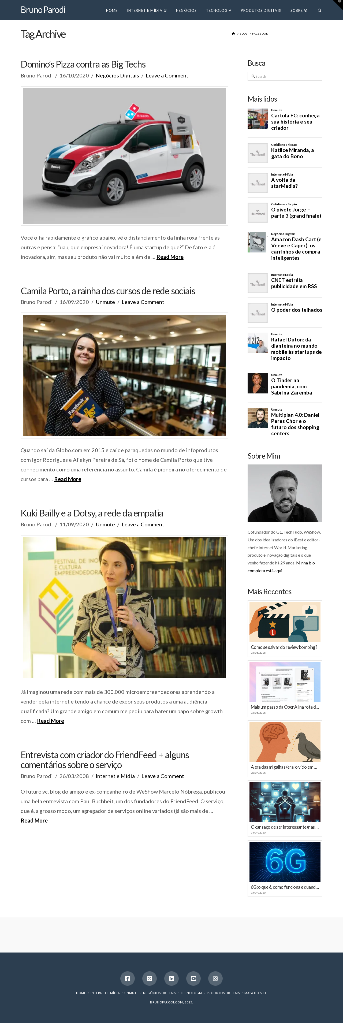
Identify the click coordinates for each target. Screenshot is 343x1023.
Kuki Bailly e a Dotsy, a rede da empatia (92, 512)
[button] (338, 5)
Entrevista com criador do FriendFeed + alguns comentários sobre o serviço (105, 759)
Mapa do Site (255, 993)
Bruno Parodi (43, 9)
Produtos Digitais (223, 993)
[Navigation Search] (317, 10)
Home (81, 993)
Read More (170, 257)
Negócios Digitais (117, 75)
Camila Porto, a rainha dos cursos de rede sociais (108, 290)
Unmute (105, 302)
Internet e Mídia (115, 776)
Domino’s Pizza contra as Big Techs (83, 63)
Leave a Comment (167, 75)
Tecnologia (191, 993)
